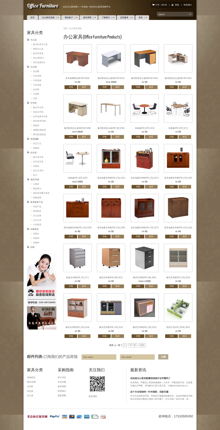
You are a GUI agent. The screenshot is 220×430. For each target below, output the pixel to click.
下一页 (133, 345)
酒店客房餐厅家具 (41, 193)
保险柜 (36, 125)
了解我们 (106, 17)
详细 (71, 87)
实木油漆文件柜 (40, 116)
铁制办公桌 (38, 49)
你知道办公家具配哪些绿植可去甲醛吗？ (150, 378)
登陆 (177, 5)
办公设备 (37, 215)
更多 (141, 17)
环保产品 (37, 206)
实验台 (36, 233)
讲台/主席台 (38, 170)
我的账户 (69, 17)
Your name (88, 357)
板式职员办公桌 (40, 44)
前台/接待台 (38, 58)
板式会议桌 (38, 157)
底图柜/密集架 (39, 130)
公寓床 (36, 184)
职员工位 (37, 143)
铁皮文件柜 (38, 112)
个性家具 (37, 224)
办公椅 (33, 67)
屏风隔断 (34, 139)
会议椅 (36, 89)
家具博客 (88, 17)
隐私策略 (62, 395)
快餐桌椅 (37, 197)
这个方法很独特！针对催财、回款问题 (149, 391)
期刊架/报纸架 (39, 134)
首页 (32, 17)
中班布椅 (37, 76)
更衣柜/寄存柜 (39, 121)
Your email (126, 357)
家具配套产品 (36, 202)
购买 (84, 87)
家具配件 (37, 211)
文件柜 (33, 103)
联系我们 (188, 5)
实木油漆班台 (39, 62)
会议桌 (33, 152)
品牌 (32, 247)
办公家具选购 (49, 17)
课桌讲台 (37, 188)
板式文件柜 (38, 107)
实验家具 (34, 229)
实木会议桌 (38, 161)
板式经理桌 (38, 53)
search (162, 14)
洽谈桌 (36, 166)
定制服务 (125, 17)
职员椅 (36, 71)
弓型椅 (36, 94)
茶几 (35, 175)
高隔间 (36, 148)
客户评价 (62, 377)
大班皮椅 (37, 85)
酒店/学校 (34, 179)
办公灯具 (37, 220)
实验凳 (36, 238)
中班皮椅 (37, 80)
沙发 (35, 98)
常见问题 (62, 382)
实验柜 (36, 242)
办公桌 (33, 40)
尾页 (142, 345)
